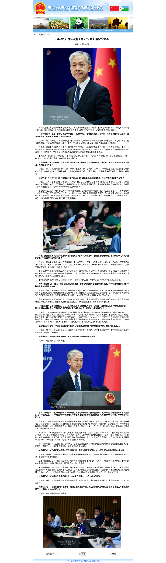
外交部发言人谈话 (45, 35)
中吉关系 (65, 30)
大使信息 (41, 30)
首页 (35, 35)
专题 (99, 30)
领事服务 (77, 30)
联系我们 (124, 30)
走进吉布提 (109, 30)
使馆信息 (53, 30)
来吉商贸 (89, 30)
